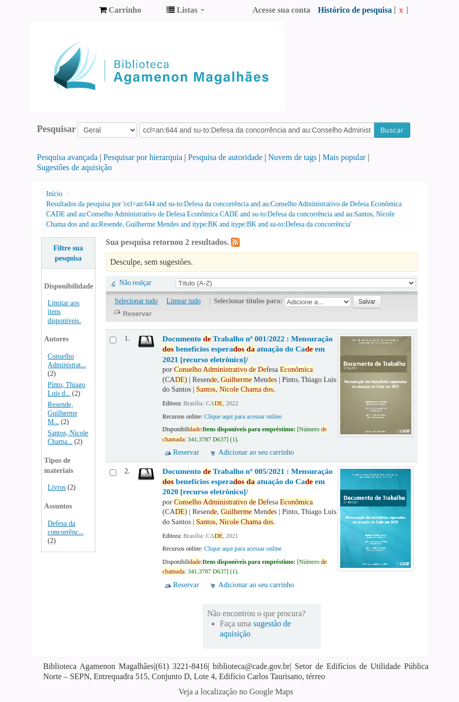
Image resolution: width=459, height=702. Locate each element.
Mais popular (344, 157)
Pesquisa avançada (67, 157)
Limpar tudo (184, 301)
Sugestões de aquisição (74, 167)
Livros (57, 487)
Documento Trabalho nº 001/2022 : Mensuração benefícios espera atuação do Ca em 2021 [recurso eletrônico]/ (247, 349)
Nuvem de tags (292, 157)
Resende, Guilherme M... (62, 413)
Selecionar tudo (136, 301)
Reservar (186, 452)
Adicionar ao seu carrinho (256, 452)
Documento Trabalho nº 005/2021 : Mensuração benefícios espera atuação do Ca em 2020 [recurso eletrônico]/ (247, 481)
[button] (120, 10)
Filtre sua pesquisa (68, 253)
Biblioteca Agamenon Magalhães (66, 10)
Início (54, 194)
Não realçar (135, 282)
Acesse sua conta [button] (281, 10)
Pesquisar (56, 129)
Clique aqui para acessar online (243, 416)
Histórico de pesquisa (355, 10)
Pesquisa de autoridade (225, 157)
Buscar (392, 130)
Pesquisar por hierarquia (143, 157)
